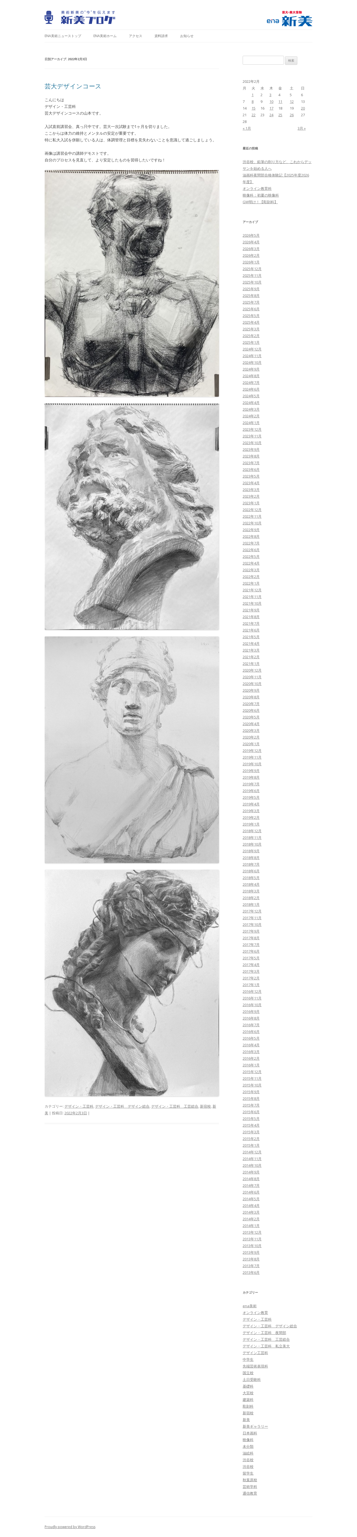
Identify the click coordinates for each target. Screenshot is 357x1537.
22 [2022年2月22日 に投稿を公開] (253, 114)
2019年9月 (251, 770)
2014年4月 (251, 1205)
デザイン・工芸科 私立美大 (266, 1346)
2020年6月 (251, 710)
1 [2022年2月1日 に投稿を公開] (253, 94)
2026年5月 (251, 235)
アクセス (135, 35)
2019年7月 (251, 783)
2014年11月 (252, 1158)
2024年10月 (252, 362)
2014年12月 (252, 1151)
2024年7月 (251, 382)
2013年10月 (252, 1245)
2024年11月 (252, 355)
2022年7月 (251, 543)
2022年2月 (251, 576)
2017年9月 (251, 931)
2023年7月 (251, 462)
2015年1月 (251, 1145)
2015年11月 (252, 1078)
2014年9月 (251, 1172)
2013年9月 (251, 1252)
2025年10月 (252, 282)
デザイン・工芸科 (78, 1106)
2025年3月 (251, 328)
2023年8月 (251, 456)
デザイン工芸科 (255, 1352)
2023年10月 (252, 442)
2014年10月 (252, 1165)
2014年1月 (251, 1225)
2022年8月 (251, 536)
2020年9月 (251, 690)
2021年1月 (251, 663)
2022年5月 (251, 556)
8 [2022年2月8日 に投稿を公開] (253, 101)
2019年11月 (252, 757)
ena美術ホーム (105, 35)
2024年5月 (251, 395)
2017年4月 (251, 964)
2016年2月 (251, 1058)
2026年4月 (251, 242)
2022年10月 (252, 523)
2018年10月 (252, 844)
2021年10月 (252, 603)
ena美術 (250, 1305)
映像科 (248, 1439)
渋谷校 (248, 1459)
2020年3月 (251, 730)
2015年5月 (251, 1118)
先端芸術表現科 (255, 1366)
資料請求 (161, 35)
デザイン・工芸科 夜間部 (264, 1332)
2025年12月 (252, 268)
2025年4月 (251, 322)
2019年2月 (251, 817)
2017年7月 (251, 944)
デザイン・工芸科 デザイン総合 (122, 1106)
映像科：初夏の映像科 (261, 195)
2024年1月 (251, 422)
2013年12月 (252, 1232)
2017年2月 (251, 978)
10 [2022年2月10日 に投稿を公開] (271, 101)
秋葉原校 (250, 1479)
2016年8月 (251, 1018)
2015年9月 (251, 1091)
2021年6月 (251, 630)
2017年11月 (252, 917)
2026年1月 (251, 262)
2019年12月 (252, 750)
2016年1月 (251, 1065)
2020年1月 (251, 743)
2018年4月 (251, 884)
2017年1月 (251, 984)
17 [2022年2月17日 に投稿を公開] (271, 108)
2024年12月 (252, 349)
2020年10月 (252, 683)
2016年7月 (251, 1024)
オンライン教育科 (257, 188)
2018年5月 (251, 877)
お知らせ (187, 35)
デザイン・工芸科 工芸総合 (174, 1106)
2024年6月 (251, 389)
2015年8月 (251, 1098)
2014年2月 (251, 1218)
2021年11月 (252, 596)
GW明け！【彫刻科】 (260, 201)
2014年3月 (251, 1212)
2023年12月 (252, 429)
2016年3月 (251, 1051)
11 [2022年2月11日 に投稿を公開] (280, 101)
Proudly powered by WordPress (70, 1526)
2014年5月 (251, 1198)
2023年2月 (251, 496)
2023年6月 (251, 469)
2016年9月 (251, 1011)
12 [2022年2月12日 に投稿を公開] (292, 101)
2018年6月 (251, 870)
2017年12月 (252, 911)
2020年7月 (251, 703)
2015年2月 (251, 1138)
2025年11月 (252, 275)
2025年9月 (251, 288)
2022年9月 (251, 529)
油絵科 (248, 1453)
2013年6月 (251, 1272)
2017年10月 (252, 924)
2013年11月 (252, 1238)
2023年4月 (251, 482)
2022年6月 (251, 549)
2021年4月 (251, 643)
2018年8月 (251, 857)
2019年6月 (251, 790)
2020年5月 (251, 717)
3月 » (302, 128)
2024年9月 (251, 369)
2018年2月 (251, 897)
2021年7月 (251, 623)
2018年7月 (251, 864)
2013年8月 (251, 1259)
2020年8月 (251, 696)
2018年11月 (252, 837)
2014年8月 (251, 1178)
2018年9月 (251, 850)
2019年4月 (251, 804)
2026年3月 (251, 248)
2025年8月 (251, 295)
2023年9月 (251, 449)
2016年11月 (252, 998)
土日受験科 (252, 1379)
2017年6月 (251, 951)
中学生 (248, 1359)
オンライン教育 (255, 1312)
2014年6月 (251, 1192)
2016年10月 (252, 1004)
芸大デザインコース (73, 86)
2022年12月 (252, 509)
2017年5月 (251, 957)
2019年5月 (251, 797)
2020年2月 (251, 737)
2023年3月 (251, 489)
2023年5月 (251, 476)
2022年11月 (252, 516)
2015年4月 (251, 1125)
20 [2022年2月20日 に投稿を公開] (303, 108)
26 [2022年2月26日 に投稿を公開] (292, 114)
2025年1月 (251, 342)
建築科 (248, 1399)
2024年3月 (251, 409)
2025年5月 (251, 315)
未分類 (248, 1446)
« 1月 (247, 128)
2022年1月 (251, 583)
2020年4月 (251, 723)
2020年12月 (252, 670)
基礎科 (248, 1386)
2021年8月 (251, 616)
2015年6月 (251, 1111)
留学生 (248, 1473)
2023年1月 (251, 502)
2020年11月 (252, 676)
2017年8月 (251, 937)
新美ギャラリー (255, 1426)
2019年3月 (251, 810)
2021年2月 (251, 656)
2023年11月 (252, 436)
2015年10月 (252, 1085)
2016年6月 (251, 1031)
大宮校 (248, 1392)
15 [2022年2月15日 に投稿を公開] (253, 108)
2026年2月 (251, 255)
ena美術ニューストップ (63, 35)
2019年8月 (251, 777)
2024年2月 (251, 415)
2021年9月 (251, 610)
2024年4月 (251, 402)
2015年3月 (251, 1131)
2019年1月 (251, 824)
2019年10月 (252, 763)
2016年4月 (251, 1044)
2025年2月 (251, 335)
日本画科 (250, 1433)
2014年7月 (251, 1185)
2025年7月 (251, 302)
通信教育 (250, 1493)
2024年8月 (251, 375)
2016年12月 (252, 991)
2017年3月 (251, 971)
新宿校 (205, 1106)
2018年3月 (251, 891)
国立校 (248, 1372)
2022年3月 (251, 569)
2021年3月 (251, 650)
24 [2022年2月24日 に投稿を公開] (271, 114)
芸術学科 (250, 1486)
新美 (246, 1419)
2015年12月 (252, 1071)
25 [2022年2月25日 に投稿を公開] (280, 114)
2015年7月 (251, 1105)
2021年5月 (251, 636)
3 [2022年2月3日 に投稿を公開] (270, 94)
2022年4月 (251, 563)
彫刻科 (248, 1406)
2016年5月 (251, 1038)
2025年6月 (251, 308)
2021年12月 (252, 589)
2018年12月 (252, 830)
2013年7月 (251, 1265)
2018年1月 (251, 904)
